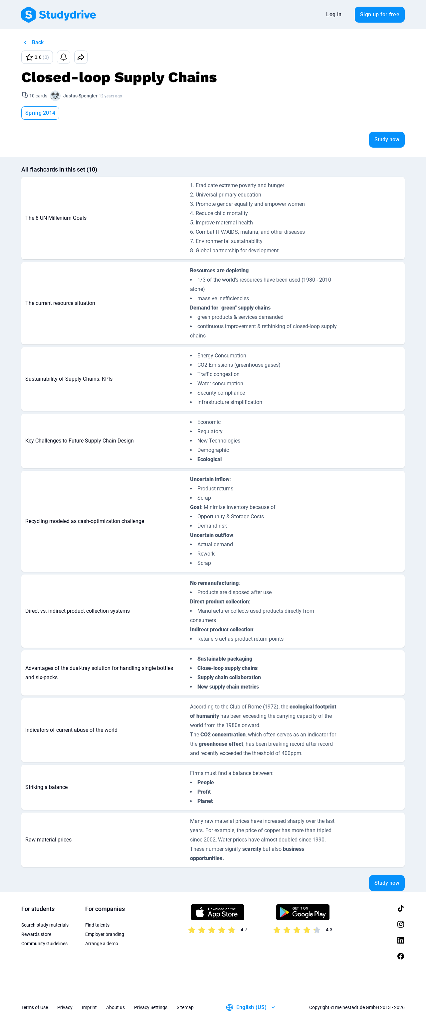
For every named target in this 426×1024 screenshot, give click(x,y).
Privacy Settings (150, 1007)
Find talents (97, 925)
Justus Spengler (80, 95)
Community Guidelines (44, 943)
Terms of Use (34, 1007)
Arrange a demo (101, 943)
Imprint (89, 1007)
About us (115, 1007)
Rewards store (36, 934)
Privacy (65, 1007)
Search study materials (45, 925)
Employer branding (104, 934)
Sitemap (185, 1007)
